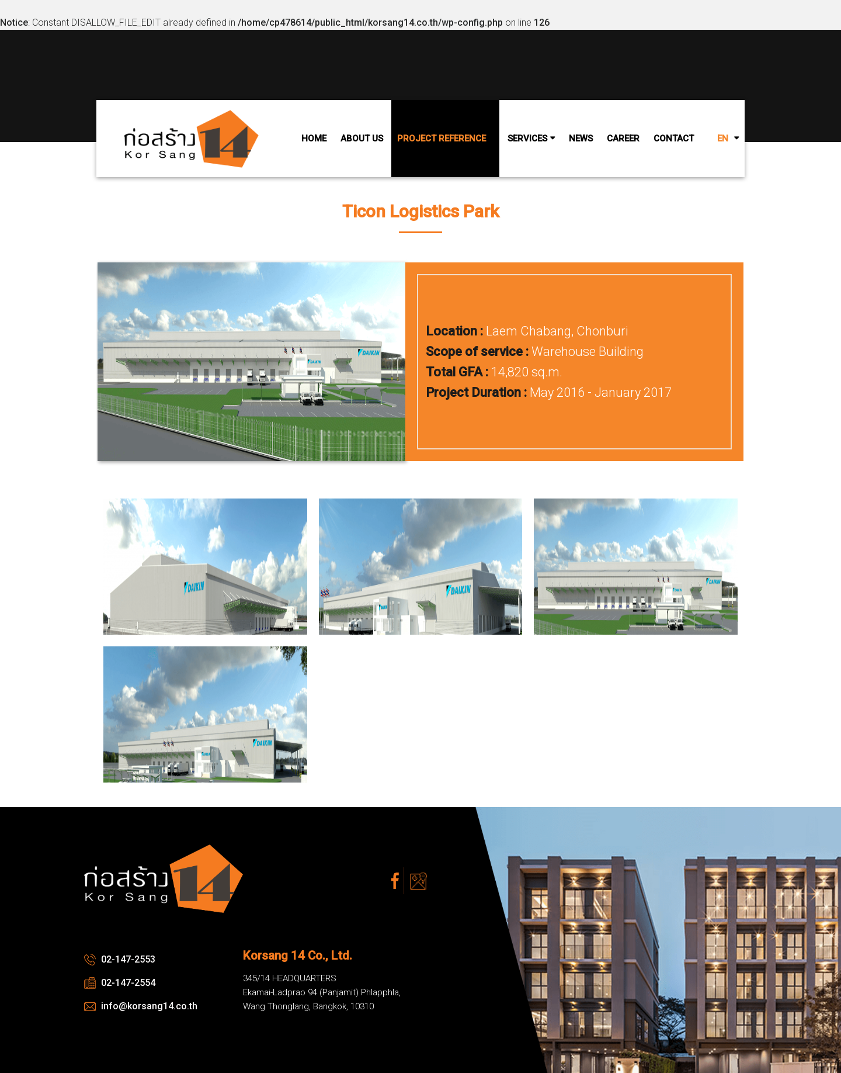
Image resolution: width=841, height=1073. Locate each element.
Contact (674, 138)
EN (722, 138)
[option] (420, 473)
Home (313, 138)
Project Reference (441, 138)
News (581, 138)
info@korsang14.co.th (140, 1006)
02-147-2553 (119, 959)
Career (623, 138)
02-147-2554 (119, 982)
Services (527, 138)
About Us (361, 138)
